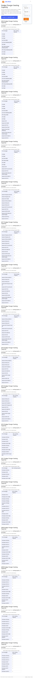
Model (24, 13)
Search (26, 19)
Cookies (26, 676)
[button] (30, 1)
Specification (25, 6)
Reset (26, 21)
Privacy (29, 676)
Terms (31, 676)
